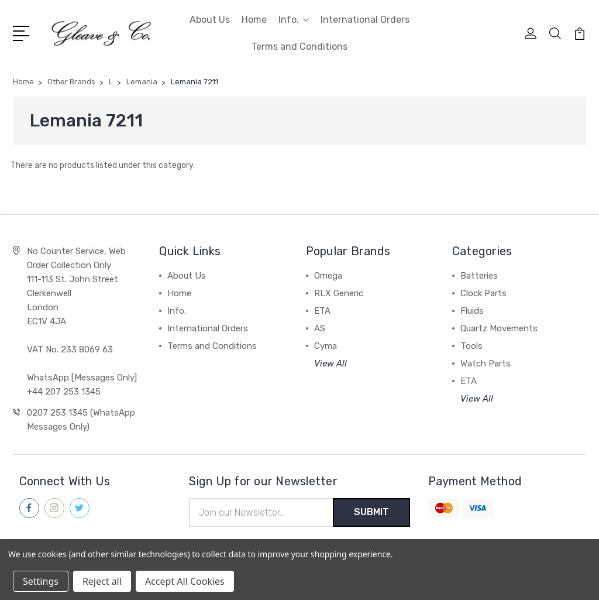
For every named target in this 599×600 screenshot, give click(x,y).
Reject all (102, 581)
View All (330, 363)
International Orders (365, 19)
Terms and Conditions (299, 46)
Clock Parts (483, 293)
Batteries (479, 275)
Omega (328, 275)
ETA (322, 311)
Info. (293, 19)
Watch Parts (485, 363)
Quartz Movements (499, 328)
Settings (40, 581)
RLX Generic (338, 293)
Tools (471, 346)
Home (254, 19)
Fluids (472, 311)
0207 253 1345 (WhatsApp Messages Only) (81, 419)
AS (319, 328)
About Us (210, 19)
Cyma (325, 346)
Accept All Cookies (185, 581)
